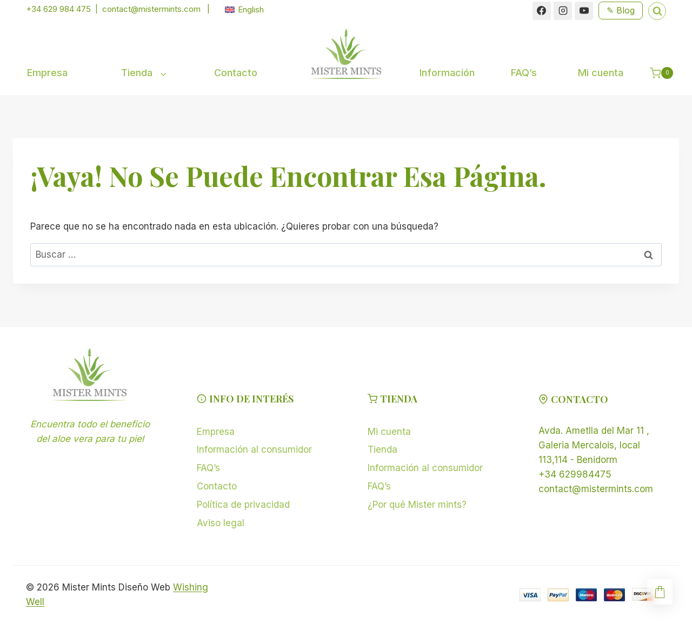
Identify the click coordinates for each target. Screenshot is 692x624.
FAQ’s (524, 72)
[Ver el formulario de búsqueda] (657, 11)
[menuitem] (244, 9)
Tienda (382, 449)
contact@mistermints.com (151, 9)
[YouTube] (584, 11)
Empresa (47, 72)
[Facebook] (542, 11)
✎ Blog (621, 10)
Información (447, 72)
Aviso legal (220, 523)
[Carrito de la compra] (665, 73)
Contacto (235, 72)
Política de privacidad (243, 504)
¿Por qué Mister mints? (417, 504)
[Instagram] (563, 11)
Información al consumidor (254, 449)
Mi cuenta (600, 72)
